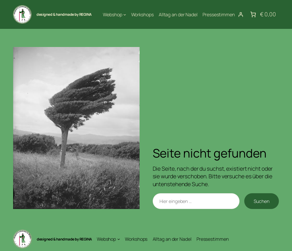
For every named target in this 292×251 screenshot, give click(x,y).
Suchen (261, 201)
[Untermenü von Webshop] (124, 14)
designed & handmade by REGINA (64, 14)
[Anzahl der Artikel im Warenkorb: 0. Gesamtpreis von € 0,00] (262, 15)
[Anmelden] (240, 14)
